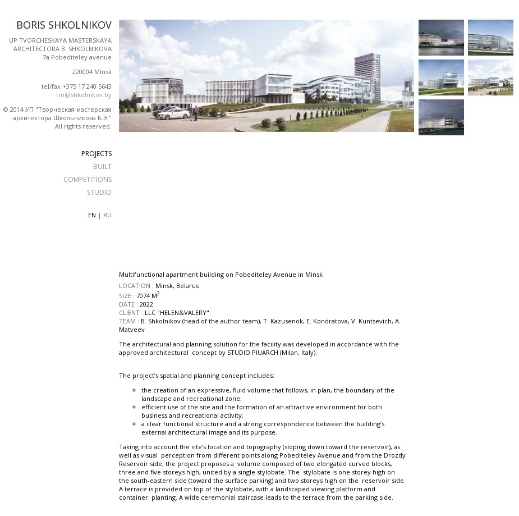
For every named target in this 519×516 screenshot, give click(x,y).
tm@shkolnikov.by (84, 94)
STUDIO (99, 192)
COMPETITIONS (87, 179)
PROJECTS (96, 153)
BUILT (102, 166)
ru (107, 215)
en (92, 215)
